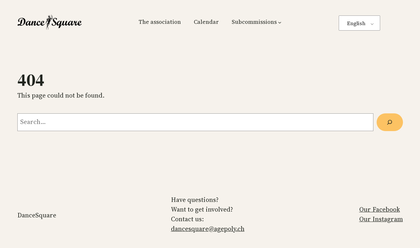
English (356, 23)
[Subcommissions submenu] (279, 22)
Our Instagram (381, 219)
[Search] (390, 122)
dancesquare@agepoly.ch (208, 228)
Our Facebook (379, 209)
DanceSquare (36, 215)
